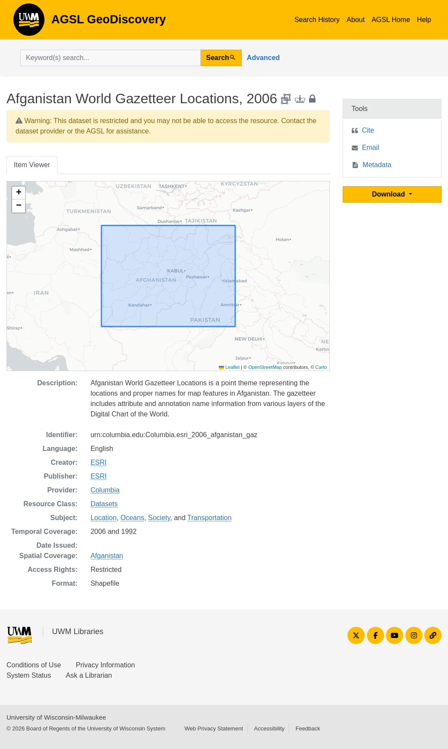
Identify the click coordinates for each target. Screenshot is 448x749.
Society (159, 517)
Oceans (132, 517)
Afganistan (107, 555)
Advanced (263, 57)
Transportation (209, 517)
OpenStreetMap (265, 367)
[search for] (110, 58)
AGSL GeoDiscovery (29, 22)
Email (370, 147)
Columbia (105, 490)
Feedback (308, 728)
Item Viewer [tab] (32, 164)
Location (104, 517)
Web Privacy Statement (213, 728)
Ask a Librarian (89, 675)
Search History (317, 19)
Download (389, 194)
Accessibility (269, 728)
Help (424, 19)
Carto (321, 367)
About (356, 19)
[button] (18, 193)
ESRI (99, 462)
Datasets (104, 504)
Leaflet (229, 367)
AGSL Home (391, 19)
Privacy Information (105, 665)
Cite (368, 130)
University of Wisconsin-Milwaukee (56, 717)
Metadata (377, 164)
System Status (28, 675)
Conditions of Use (33, 665)
